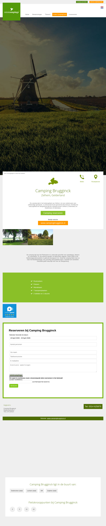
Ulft (42, 490)
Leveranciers (73, 14)
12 (33, 509)
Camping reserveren (53, 213)
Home (27, 14)
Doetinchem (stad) (17, 490)
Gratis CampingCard (59, 14)
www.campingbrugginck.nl (53, 223)
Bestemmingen (37, 14)
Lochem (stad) (31, 490)
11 (26, 509)
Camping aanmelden (82, 2)
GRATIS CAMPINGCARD (96, 2)
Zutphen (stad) (51, 490)
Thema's (47, 14)
